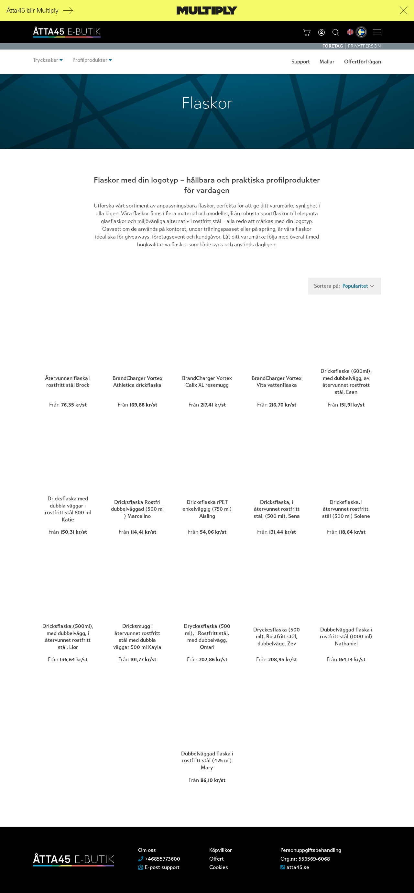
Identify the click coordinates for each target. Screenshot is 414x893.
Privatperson (364, 50)
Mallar (327, 65)
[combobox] (357, 286)
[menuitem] (350, 34)
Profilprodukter (89, 65)
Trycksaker (45, 65)
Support (300, 65)
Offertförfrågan (362, 65)
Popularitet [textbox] (355, 286)
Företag (333, 50)
